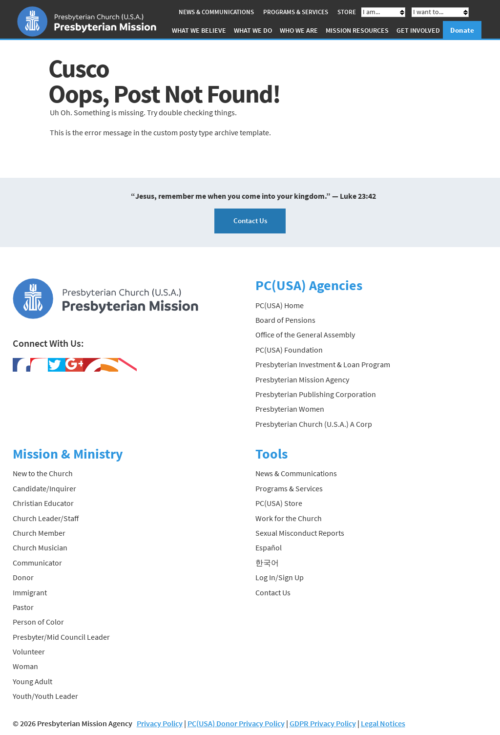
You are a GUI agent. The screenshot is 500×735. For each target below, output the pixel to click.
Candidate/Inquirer (44, 488)
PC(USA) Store (278, 503)
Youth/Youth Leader (45, 696)
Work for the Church (288, 518)
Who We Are (299, 30)
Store (346, 12)
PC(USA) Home (279, 305)
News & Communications (216, 12)
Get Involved (418, 30)
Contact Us (250, 220)
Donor (23, 577)
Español (268, 547)
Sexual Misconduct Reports (299, 533)
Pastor (23, 607)
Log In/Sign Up (279, 577)
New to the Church (43, 473)
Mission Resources (357, 30)
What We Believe (199, 30)
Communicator (37, 562)
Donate (462, 30)
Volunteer (29, 651)
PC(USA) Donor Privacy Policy (236, 723)
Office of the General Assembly (305, 334)
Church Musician (40, 547)
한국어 (267, 562)
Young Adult (32, 681)
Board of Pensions (285, 320)
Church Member (39, 533)
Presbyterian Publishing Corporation (315, 394)
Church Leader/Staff (46, 518)
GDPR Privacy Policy (323, 723)
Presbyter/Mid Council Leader (61, 637)
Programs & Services (295, 12)
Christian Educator (43, 503)
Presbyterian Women (289, 409)
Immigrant (30, 592)
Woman (25, 666)
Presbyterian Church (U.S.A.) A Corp (313, 424)
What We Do (253, 30)
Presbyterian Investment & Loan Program (322, 364)
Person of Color (38, 622)
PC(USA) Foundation (289, 350)
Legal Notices (383, 723)
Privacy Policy (160, 723)
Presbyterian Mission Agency (302, 379)
